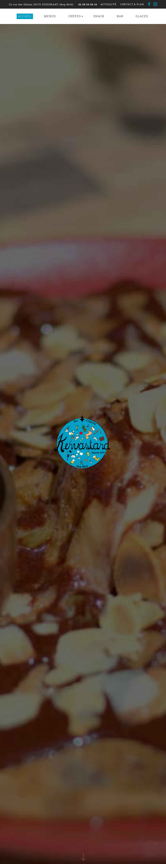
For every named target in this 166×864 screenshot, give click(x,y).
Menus (50, 16)
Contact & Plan (132, 4)
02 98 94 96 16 (87, 4)
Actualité (108, 4)
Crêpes (74, 16)
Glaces (142, 16)
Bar (120, 16)
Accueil (25, 16)
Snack (98, 16)
